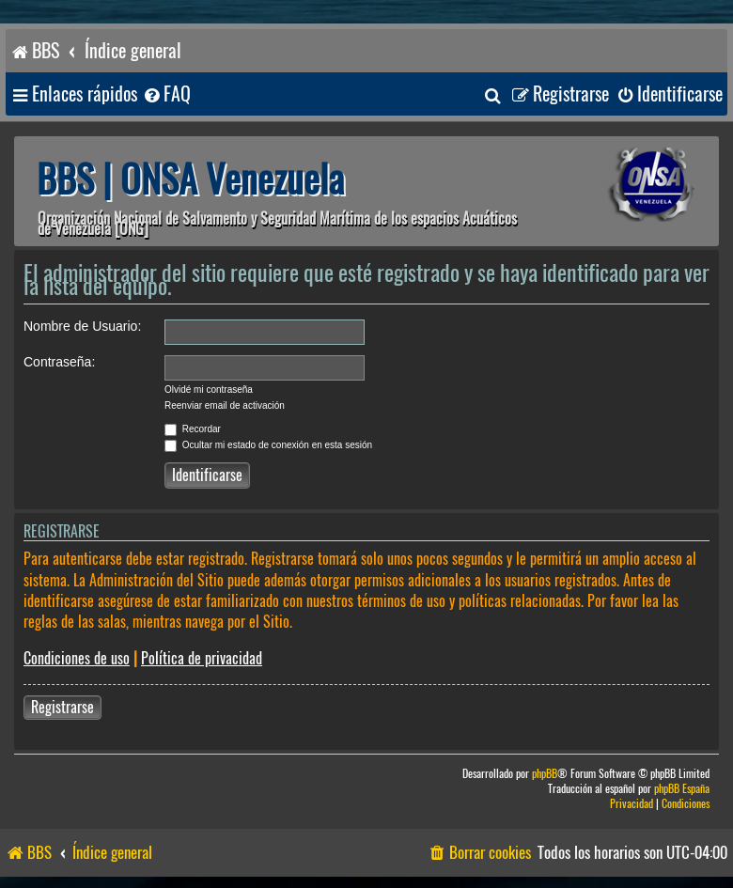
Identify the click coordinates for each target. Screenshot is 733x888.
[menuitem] (166, 94)
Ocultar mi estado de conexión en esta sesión (268, 445)
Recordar (192, 429)
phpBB (544, 774)
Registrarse (62, 707)
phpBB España (682, 789)
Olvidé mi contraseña (208, 389)
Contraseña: (59, 361)
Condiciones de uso (76, 658)
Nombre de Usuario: (82, 326)
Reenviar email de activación (224, 405)
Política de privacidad (201, 658)
